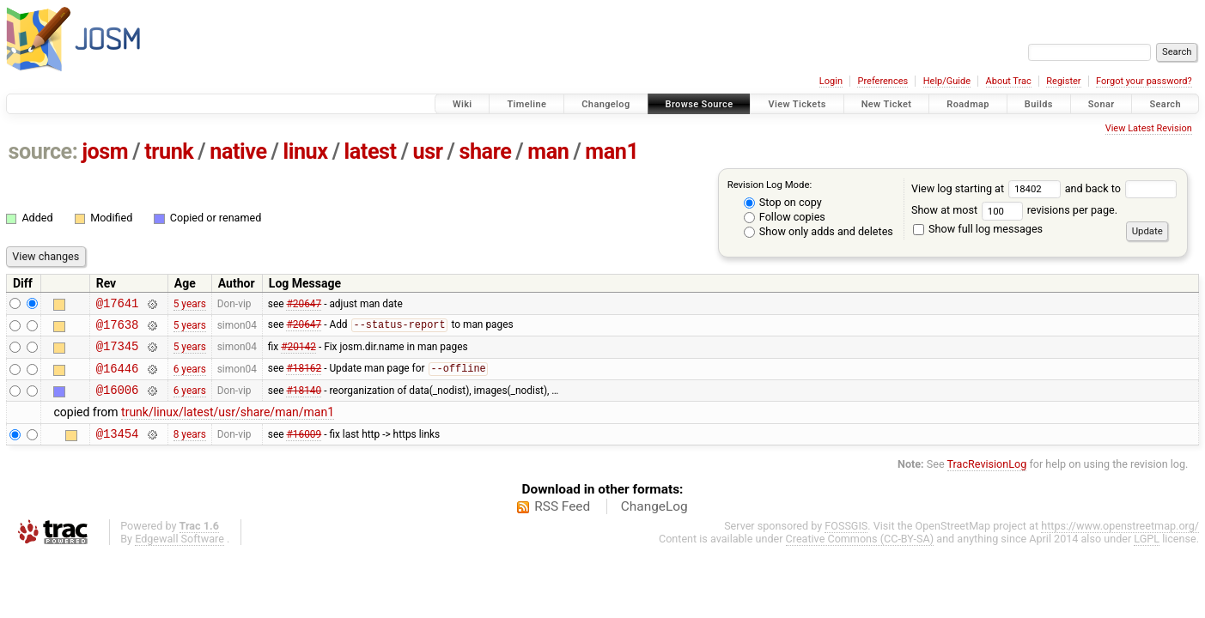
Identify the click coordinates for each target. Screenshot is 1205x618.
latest (370, 151)
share (485, 151)
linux (305, 151)
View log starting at (988, 188)
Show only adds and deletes (818, 231)
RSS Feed (562, 522)
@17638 (117, 329)
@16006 (117, 402)
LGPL (1146, 554)
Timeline (526, 104)
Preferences (882, 81)
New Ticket (886, 104)
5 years (189, 305)
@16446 (117, 378)
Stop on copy (783, 202)
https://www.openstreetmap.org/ (1120, 541)
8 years (189, 448)
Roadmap (967, 104)
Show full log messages (978, 228)
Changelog (605, 104)
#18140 (303, 403)
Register (1063, 81)
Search (1165, 104)
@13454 (117, 448)
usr (428, 151)
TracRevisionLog (987, 479)
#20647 (303, 305)
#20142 (298, 354)
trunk (168, 151)
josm (105, 151)
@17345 (117, 353)
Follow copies (784, 216)
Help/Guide (947, 81)
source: (43, 151)
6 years (189, 378)
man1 (611, 151)
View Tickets (796, 104)
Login (831, 81)
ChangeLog (654, 522)
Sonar (1101, 104)
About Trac (1009, 81)
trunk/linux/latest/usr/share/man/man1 (227, 425)
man (548, 151)
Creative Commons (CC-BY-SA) (860, 554)
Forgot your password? (1144, 81)
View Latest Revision (1148, 128)
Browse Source (699, 104)
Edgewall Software (179, 554)
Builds (1039, 104)
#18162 (303, 379)
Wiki (462, 104)
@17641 (117, 305)
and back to (1121, 188)
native (238, 151)
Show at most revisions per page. (1014, 209)
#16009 (303, 448)
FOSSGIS (846, 541)
